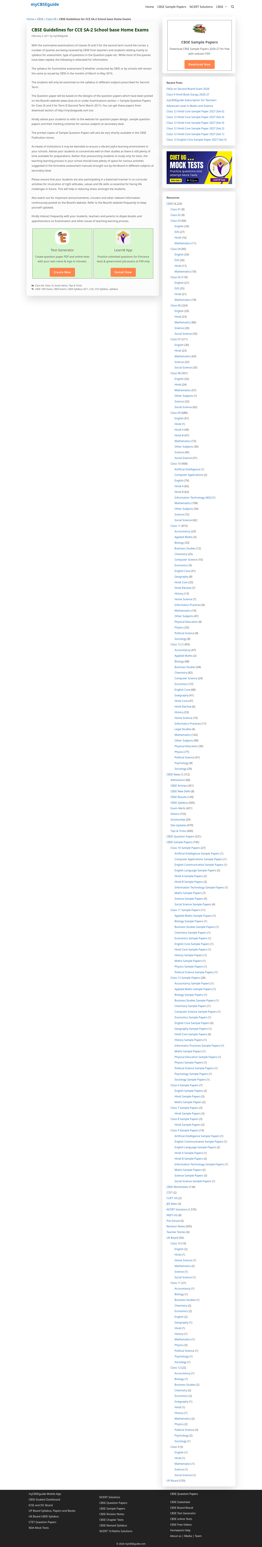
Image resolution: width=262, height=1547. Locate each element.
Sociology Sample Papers (190, 1079)
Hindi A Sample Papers (189, 876)
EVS (177, 232)
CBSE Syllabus (179, 803)
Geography (181, 576)
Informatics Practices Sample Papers (197, 1045)
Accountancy (183, 531)
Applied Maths (184, 537)
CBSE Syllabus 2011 (78, 289)
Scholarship (178, 819)
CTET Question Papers (42, 1522)
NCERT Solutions (201, 7)
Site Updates (178, 825)
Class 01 (176, 209)
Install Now (123, 272)
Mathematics (183, 243)
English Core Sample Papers (192, 944)
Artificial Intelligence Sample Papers (197, 853)
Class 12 (176, 644)
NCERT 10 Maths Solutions (115, 1531)
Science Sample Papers (189, 898)
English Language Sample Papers (195, 870)
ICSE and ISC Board (41, 1505)
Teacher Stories (176, 1232)
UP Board (172, 1480)
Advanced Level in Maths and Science (190, 106)
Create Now (62, 272)
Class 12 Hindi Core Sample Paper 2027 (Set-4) (195, 117)
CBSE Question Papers (180, 836)
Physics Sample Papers (189, 966)
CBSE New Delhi (180, 791)
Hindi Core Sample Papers (191, 949)
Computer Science (186, 559)
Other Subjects (184, 396)
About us (175, 1536)
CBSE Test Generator (183, 1513)
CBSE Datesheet (180, 1502)
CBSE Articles (179, 785)
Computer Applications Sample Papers (199, 859)
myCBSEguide (45, 4)
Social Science (183, 334)
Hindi (178, 237)
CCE (92, 289)
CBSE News (173, 774)
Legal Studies (183, 729)
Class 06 (176, 305)
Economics (181, 565)
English (179, 226)
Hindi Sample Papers (188, 1096)
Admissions (178, 780)
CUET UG (172, 1198)
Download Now (199, 64)
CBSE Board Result (181, 1508)
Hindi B (179, 435)
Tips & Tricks (75, 285)
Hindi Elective (183, 588)
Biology (179, 543)
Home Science (183, 599)
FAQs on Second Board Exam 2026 (188, 89)
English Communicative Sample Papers (199, 865)
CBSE (222, 7)
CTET (170, 1192)
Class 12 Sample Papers (185, 978)
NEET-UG (172, 1215)
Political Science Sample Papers (194, 972)
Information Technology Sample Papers (199, 887)
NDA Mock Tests (39, 1528)
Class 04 (176, 249)
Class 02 (176, 215)
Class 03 (176, 221)
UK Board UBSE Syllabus (44, 1516)
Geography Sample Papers (191, 1029)
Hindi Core (181, 582)
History (179, 593)
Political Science (184, 633)
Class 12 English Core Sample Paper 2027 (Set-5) (197, 139)
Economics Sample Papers (191, 938)
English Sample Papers (189, 1091)
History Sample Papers (189, 955)
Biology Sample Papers (189, 921)
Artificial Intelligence (187, 469)
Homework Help (180, 1530)
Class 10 (49, 285)
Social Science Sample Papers (193, 904)
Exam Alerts (61, 285)
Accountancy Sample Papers (192, 983)
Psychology (182, 763)
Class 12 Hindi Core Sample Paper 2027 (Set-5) (195, 111)
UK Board (172, 1238)
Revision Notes (176, 1226)
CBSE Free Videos (181, 1524)
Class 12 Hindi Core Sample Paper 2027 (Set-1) (195, 134)
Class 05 (176, 277)
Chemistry (181, 554)
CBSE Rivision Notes (111, 1514)
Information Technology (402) (193, 497)
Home (149, 7)
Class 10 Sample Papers (185, 848)
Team (198, 1536)
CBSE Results (179, 797)
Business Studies (185, 548)
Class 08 (176, 373)
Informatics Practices (188, 605)
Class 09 (51, 19)
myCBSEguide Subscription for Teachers (192, 100)
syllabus (113, 289)
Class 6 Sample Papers (185, 1085)
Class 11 (176, 526)
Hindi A (179, 430)
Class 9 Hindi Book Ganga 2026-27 (188, 94)
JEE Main (172, 1204)
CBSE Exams (60, 289)
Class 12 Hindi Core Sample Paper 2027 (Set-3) (195, 123)
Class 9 (175, 1447)
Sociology (181, 639)
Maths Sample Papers (188, 893)
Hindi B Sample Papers (189, 882)
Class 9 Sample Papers (185, 1130)
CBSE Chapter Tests (111, 1520)
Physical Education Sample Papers (196, 1057)
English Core (182, 571)
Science (179, 328)
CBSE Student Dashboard (44, 1499)
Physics (179, 627)
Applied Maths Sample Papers (193, 916)
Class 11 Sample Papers (185, 910)
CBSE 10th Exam (43, 289)
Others (175, 814)
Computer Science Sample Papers (196, 1011)
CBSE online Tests (181, 1519)
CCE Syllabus (101, 289)
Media (188, 1536)
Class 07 (176, 339)
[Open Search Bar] (232, 7)
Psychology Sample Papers (191, 1074)
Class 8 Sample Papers (185, 1119)
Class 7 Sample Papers (185, 1108)
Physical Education (186, 622)
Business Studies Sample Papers (195, 927)
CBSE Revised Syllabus (113, 1525)
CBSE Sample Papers (171, 7)
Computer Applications (189, 475)
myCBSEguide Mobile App (45, 1494)
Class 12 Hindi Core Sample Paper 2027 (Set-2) (195, 128)
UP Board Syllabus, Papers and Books (52, 1511)
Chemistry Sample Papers (191, 932)
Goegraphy (181, 695)
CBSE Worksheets (177, 1187)
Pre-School (173, 1221)
